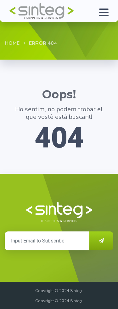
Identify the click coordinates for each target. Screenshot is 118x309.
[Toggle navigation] (105, 11)
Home (12, 43)
